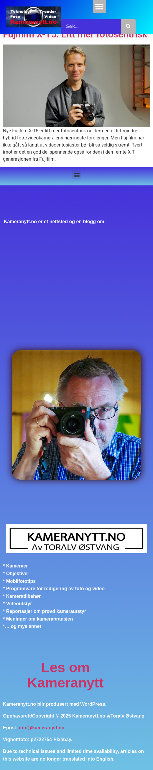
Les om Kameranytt (65, 674)
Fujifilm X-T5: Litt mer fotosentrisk (75, 34)
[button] (99, 6)
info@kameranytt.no (41, 727)
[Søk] (128, 26)
